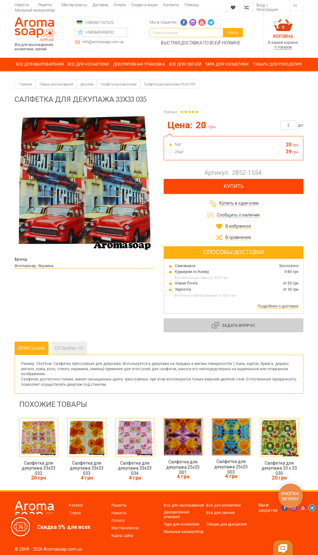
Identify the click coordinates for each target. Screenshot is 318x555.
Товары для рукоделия (226, 524)
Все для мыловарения (184, 505)
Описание (31, 348)
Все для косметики (223, 505)
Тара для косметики (181, 524)
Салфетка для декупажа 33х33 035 (170, 84)
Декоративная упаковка (176, 514)
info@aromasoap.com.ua (103, 42)
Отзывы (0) (69, 348)
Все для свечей (220, 513)
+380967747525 (99, 22)
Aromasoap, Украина (34, 265)
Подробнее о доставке (278, 306)
